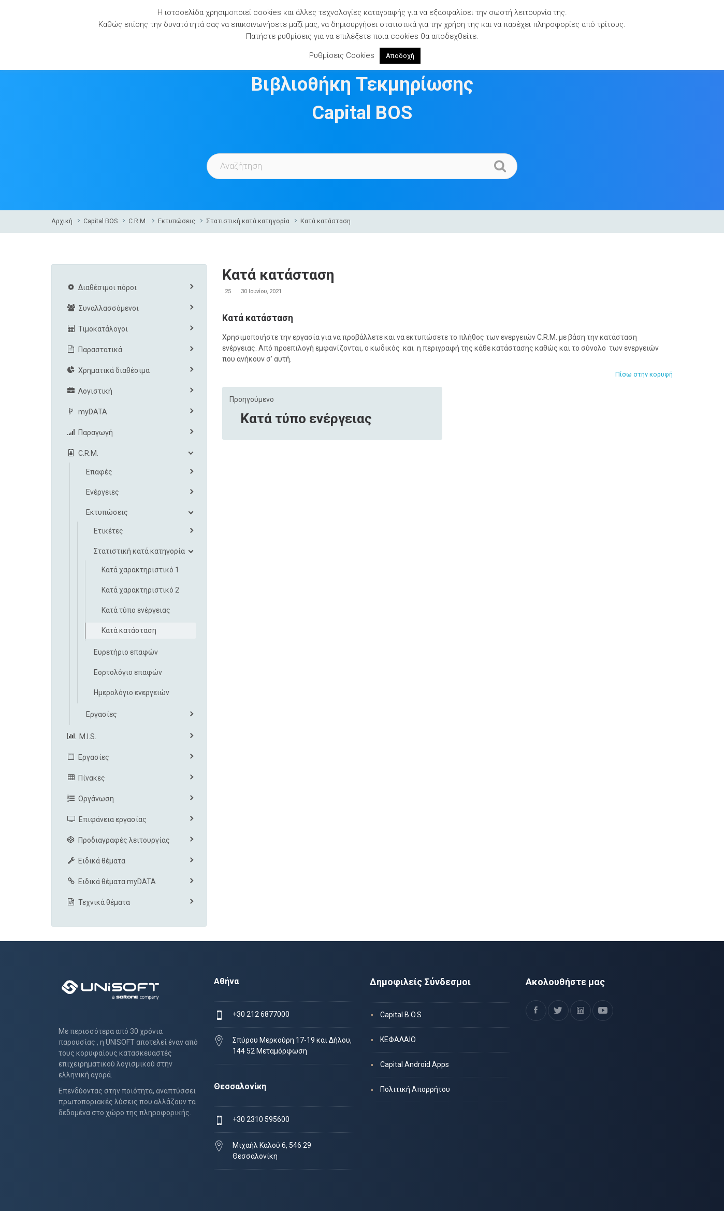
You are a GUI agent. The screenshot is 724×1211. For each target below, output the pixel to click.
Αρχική (62, 221)
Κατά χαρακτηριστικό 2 (140, 590)
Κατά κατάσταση (325, 221)
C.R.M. (137, 221)
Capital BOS (100, 221)
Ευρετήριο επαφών (126, 652)
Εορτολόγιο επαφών (128, 672)
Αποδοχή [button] (400, 56)
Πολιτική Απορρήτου (415, 1089)
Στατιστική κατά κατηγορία (247, 221)
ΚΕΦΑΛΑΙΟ (398, 1039)
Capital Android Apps (414, 1064)
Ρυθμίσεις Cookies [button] (341, 55)
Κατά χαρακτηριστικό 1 (140, 570)
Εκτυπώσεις (176, 221)
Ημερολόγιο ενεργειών (131, 692)
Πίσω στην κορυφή (644, 374)
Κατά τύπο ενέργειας (306, 418)
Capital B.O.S (401, 1015)
